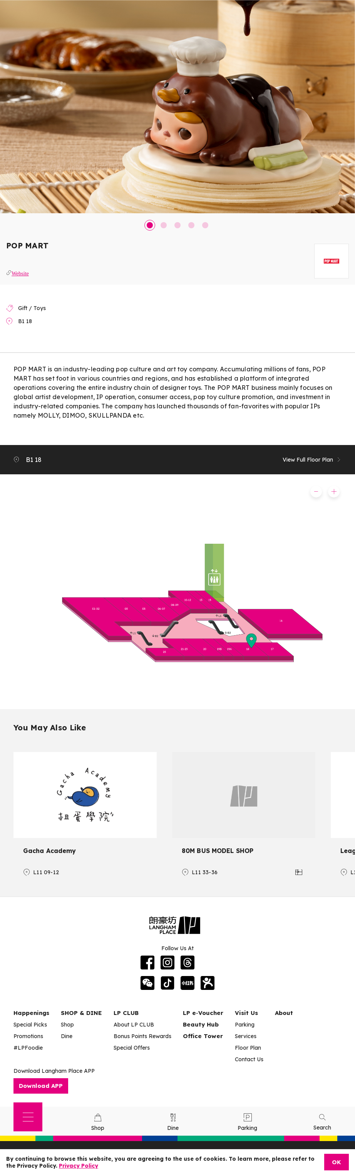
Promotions (28, 1036)
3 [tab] (177, 225)
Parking (245, 1024)
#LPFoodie (28, 1047)
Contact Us (249, 1059)
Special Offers (132, 1047)
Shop (67, 1024)
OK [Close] (336, 1162)
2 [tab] (163, 225)
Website (20, 272)
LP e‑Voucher (203, 1013)
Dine (66, 1036)
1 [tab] (150, 225)
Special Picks (30, 1024)
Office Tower (203, 1036)
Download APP (41, 1085)
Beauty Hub (201, 1024)
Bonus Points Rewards (142, 1036)
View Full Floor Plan (312, 459)
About (284, 1013)
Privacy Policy (78, 1165)
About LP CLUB (134, 1024)
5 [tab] (205, 225)
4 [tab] (191, 225)
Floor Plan (248, 1047)
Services (245, 1036)
